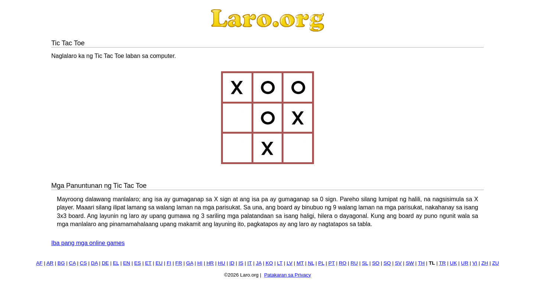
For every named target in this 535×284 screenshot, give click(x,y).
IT (249, 263)
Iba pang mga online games (87, 243)
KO (269, 263)
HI (199, 263)
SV (398, 263)
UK (453, 263)
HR (210, 263)
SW (410, 263)
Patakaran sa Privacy (287, 275)
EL (116, 263)
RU (354, 263)
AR (50, 263)
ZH (484, 263)
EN (126, 263)
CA (72, 263)
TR (442, 263)
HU (221, 263)
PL (321, 263)
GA (189, 263)
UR (464, 263)
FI (169, 263)
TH (421, 263)
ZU (495, 263)
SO (375, 263)
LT (280, 263)
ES (137, 263)
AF (39, 263)
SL (365, 263)
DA (94, 263)
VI (475, 263)
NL (311, 263)
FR (178, 263)
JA (259, 263)
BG (61, 263)
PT (331, 263)
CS (83, 263)
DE (105, 263)
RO (342, 263)
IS (241, 263)
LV (289, 263)
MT (300, 263)
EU (159, 263)
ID (231, 263)
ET (148, 263)
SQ (387, 263)
